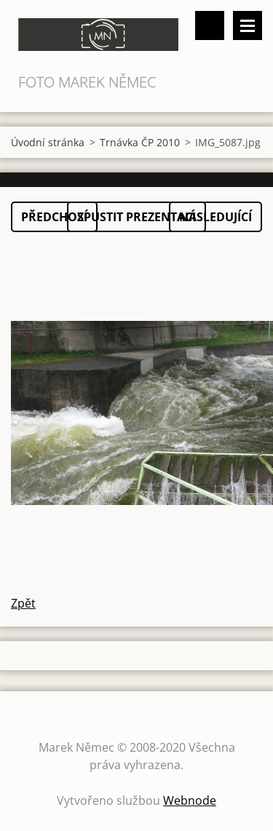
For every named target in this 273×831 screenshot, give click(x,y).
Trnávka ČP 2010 (140, 142)
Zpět (23, 603)
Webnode (189, 800)
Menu (247, 25)
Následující (215, 217)
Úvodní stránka (47, 142)
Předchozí (54, 217)
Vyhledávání (209, 25)
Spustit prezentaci (136, 217)
